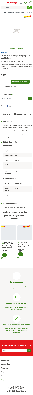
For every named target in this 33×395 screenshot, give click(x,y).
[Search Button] (29, 7)
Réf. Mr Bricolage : (5, 61)
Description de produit (7, 71)
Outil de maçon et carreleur (17, 12)
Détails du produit (20, 114)
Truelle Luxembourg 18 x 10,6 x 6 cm (24, 245)
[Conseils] (16, 275)
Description (6, 114)
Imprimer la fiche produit (16, 48)
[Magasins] (16, 297)
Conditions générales (16, 388)
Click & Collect (7, 94)
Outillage (6, 12)
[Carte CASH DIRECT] (16, 318)
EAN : (14, 61)
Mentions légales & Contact (16, 387)
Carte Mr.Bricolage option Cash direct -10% (7, 247)
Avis (31, 114)
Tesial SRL (23, 391)
